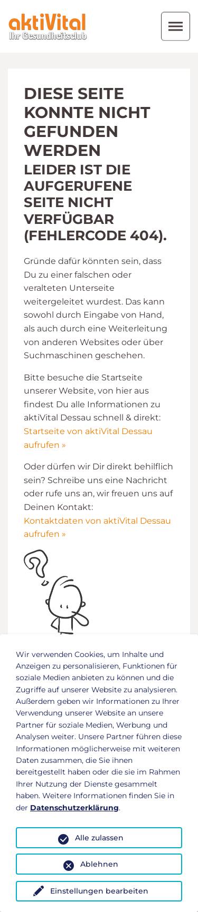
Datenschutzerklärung (74, 807)
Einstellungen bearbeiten (99, 891)
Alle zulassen (99, 837)
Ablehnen (99, 864)
